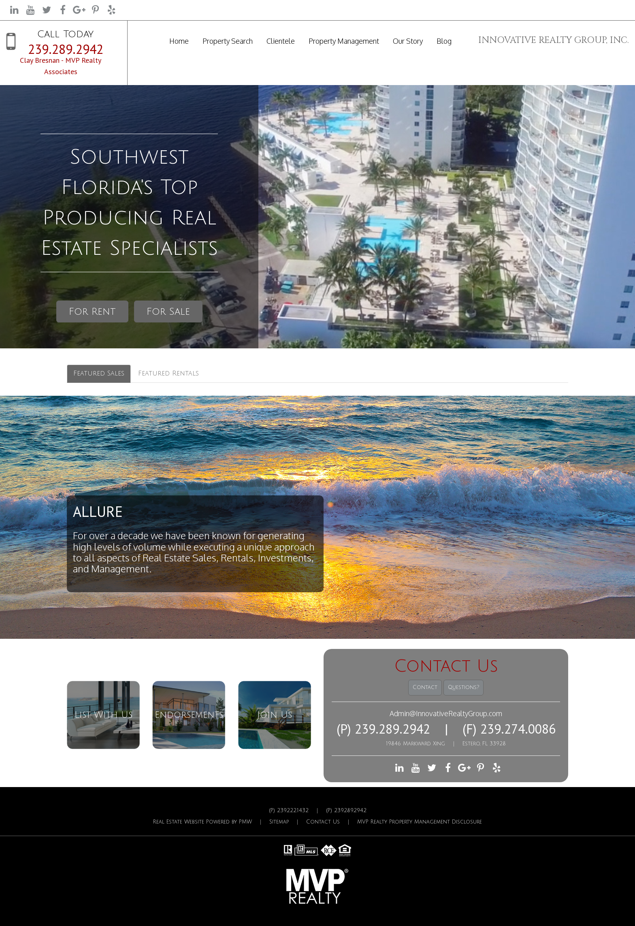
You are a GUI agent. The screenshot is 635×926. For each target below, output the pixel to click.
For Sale (168, 311)
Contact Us (323, 822)
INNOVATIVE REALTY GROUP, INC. (553, 40)
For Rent (92, 311)
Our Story (408, 40)
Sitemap (279, 822)
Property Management (344, 40)
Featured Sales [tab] (98, 373)
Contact (425, 687)
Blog (444, 40)
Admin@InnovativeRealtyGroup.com (446, 713)
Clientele (280, 40)
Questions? (463, 687)
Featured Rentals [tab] (168, 373)
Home (179, 40)
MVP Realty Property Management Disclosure (419, 822)
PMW (245, 822)
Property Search (227, 40)
